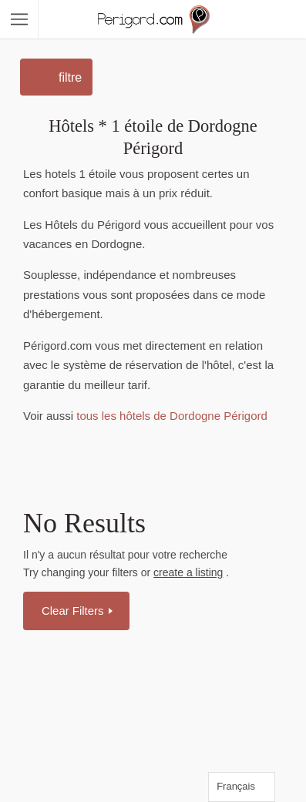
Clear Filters (74, 610)
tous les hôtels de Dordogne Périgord (170, 415)
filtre (70, 77)
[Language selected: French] (241, 787)
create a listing (188, 572)
